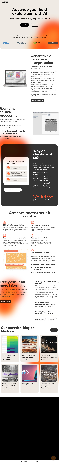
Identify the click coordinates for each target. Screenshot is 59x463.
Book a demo (25, 24)
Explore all (54, 332)
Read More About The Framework (12, 192)
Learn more (34, 24)
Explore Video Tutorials (33, 100)
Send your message (44, 451)
